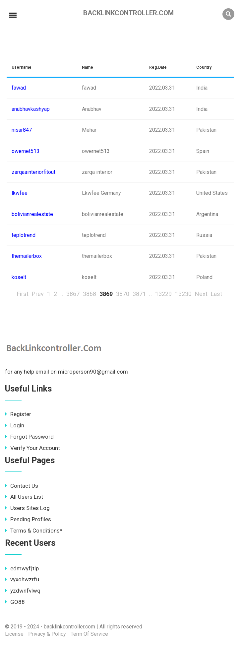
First (23, 293)
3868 (89, 293)
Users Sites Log (27, 508)
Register (18, 414)
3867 (73, 293)
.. (61, 293)
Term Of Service (89, 634)
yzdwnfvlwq (22, 590)
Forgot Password (29, 436)
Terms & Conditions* (33, 530)
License (14, 634)
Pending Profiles (28, 519)
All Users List (24, 496)
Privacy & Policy (47, 634)
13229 (163, 293)
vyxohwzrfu (22, 579)
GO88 (15, 602)
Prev (38, 293)
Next (201, 293)
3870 (122, 293)
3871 (139, 293)
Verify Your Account (32, 448)
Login (14, 425)
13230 (183, 293)
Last (216, 293)
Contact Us (21, 485)
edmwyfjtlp (22, 568)
